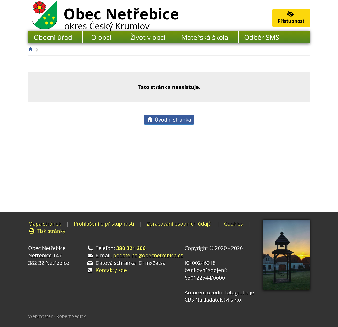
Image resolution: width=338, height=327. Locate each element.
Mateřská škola (207, 37)
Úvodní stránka (169, 119)
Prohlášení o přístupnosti (104, 223)
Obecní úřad (55, 37)
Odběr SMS (261, 37)
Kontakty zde (111, 269)
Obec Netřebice (121, 17)
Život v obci (150, 37)
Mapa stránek (44, 223)
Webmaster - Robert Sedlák (57, 316)
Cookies (233, 223)
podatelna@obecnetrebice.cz (148, 255)
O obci (103, 37)
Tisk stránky (46, 230)
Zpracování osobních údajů (179, 223)
